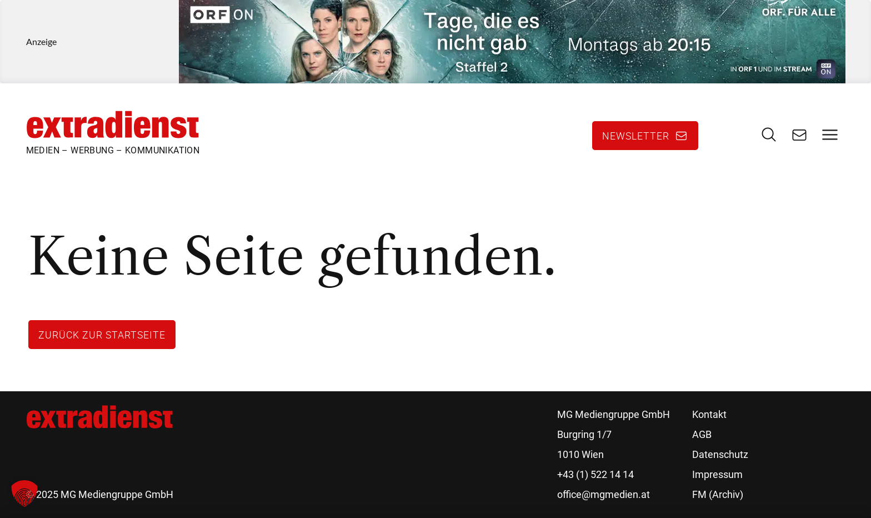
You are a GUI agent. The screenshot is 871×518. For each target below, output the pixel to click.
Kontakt (709, 414)
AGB (702, 434)
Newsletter (635, 135)
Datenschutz (720, 454)
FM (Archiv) (717, 494)
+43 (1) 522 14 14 (595, 474)
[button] (24, 493)
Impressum (717, 474)
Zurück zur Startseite (102, 334)
